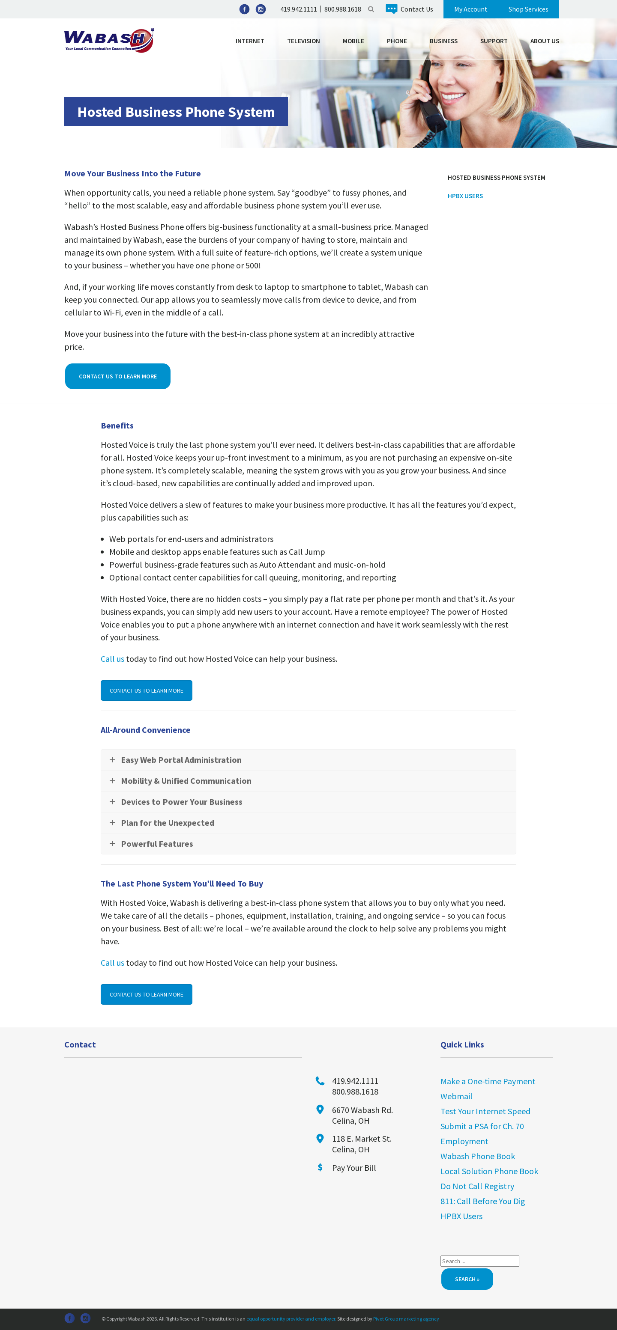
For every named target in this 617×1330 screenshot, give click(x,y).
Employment (464, 1141)
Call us (112, 658)
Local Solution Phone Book (489, 1171)
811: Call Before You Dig (482, 1201)
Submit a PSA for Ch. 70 (482, 1126)
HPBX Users (465, 196)
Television (303, 41)
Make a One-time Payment (488, 1081)
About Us (544, 41)
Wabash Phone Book (477, 1156)
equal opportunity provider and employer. (291, 1318)
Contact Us (417, 9)
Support (494, 41)
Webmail (456, 1096)
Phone (397, 41)
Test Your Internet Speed (485, 1111)
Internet (250, 41)
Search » (467, 1279)
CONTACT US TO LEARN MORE (146, 690)
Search (371, 9)
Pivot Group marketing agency (406, 1318)
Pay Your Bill (354, 1167)
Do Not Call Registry (477, 1186)
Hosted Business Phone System (496, 177)
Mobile (353, 41)
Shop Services (528, 9)
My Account (471, 9)
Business (444, 41)
